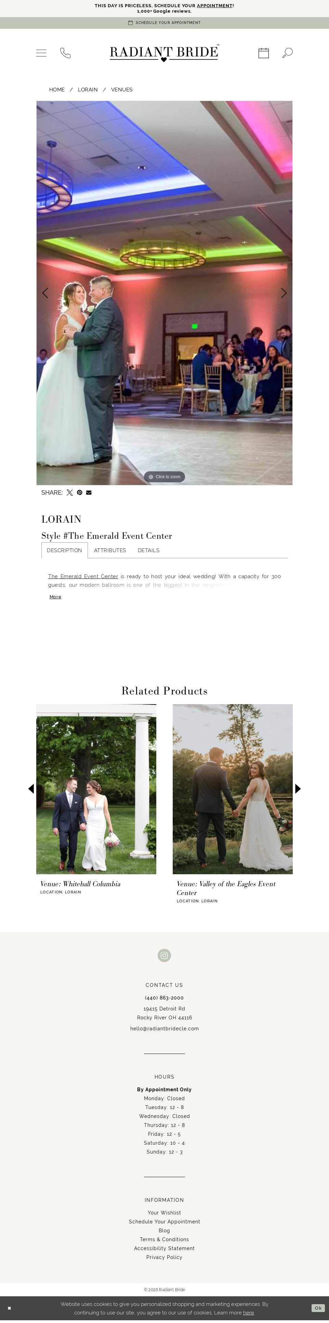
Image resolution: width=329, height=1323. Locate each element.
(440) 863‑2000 (164, 1000)
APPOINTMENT (221, 6)
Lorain (88, 91)
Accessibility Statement (164, 1251)
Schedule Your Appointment (164, 1224)
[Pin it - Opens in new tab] (79, 494)
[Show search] (288, 55)
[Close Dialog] (10, 1311)
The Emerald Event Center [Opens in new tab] (83, 578)
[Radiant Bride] (164, 55)
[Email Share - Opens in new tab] (88, 494)
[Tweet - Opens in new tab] (70, 494)
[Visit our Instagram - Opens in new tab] (164, 958)
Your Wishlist (164, 1215)
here (248, 1315)
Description (64, 552)
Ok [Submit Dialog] (317, 1311)
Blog (164, 1233)
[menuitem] (41, 55)
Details (149, 552)
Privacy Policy (164, 1260)
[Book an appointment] (164, 24)
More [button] (56, 599)
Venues (122, 91)
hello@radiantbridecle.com (164, 1031)
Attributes (110, 552)
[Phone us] (65, 55)
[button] (41, 55)
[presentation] (96, 792)
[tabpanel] (164, 294)
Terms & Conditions (164, 1242)
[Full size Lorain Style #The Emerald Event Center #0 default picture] (164, 294)
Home (57, 91)
